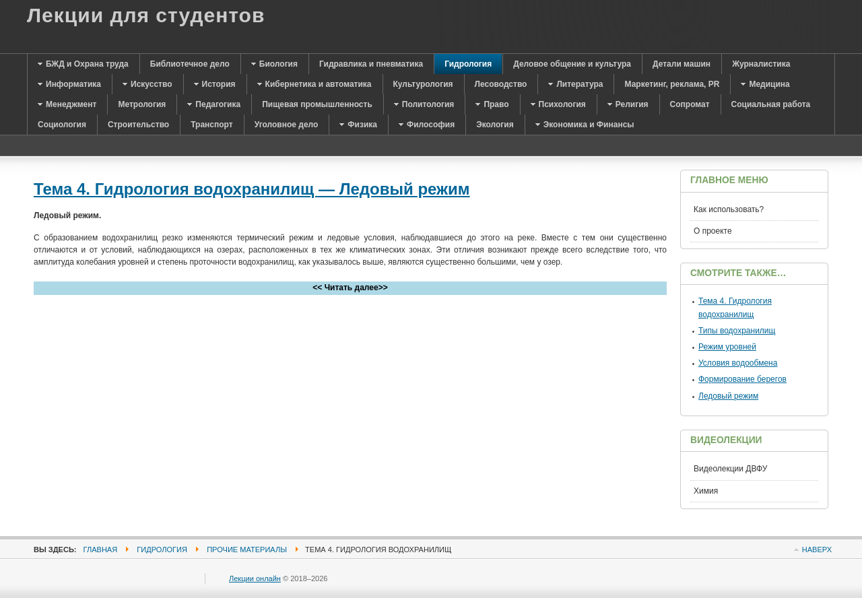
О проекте (713, 231)
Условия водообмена (737, 363)
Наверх (817, 549)
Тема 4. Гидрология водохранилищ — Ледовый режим (252, 189)
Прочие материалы (247, 549)
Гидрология (162, 549)
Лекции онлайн (255, 578)
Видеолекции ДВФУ (730, 468)
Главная (101, 549)
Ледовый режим (728, 396)
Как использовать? (729, 209)
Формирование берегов (742, 379)
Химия (706, 491)
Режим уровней (727, 347)
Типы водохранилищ (736, 330)
